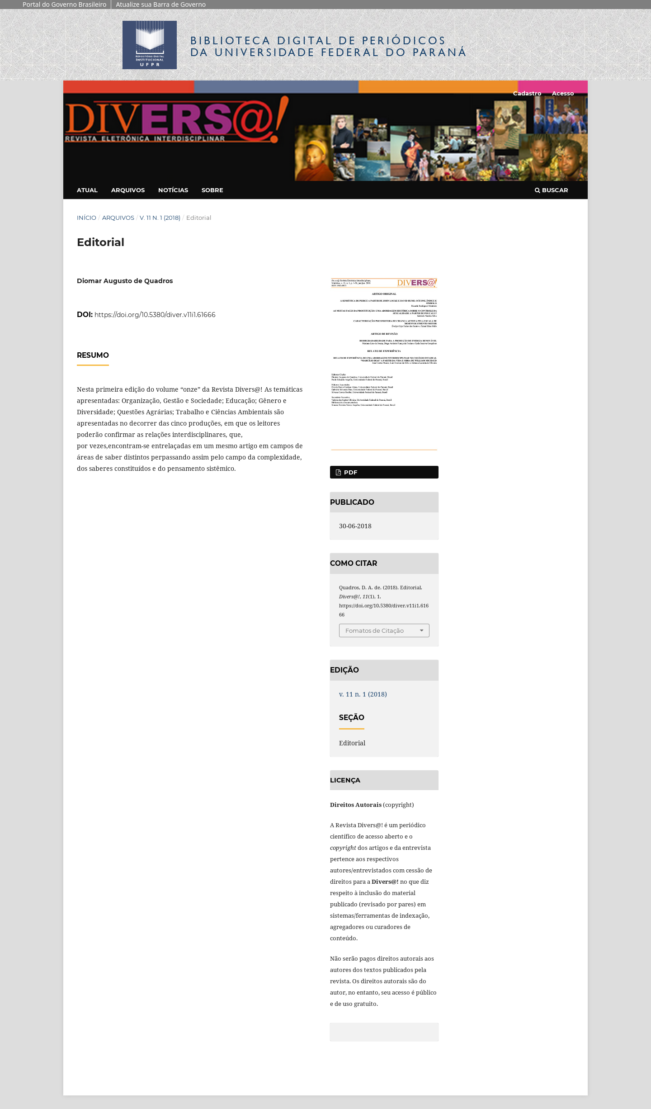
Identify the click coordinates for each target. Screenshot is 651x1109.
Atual (87, 190)
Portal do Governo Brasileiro (64, 4)
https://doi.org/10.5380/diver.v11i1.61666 (155, 315)
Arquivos (128, 190)
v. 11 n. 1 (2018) (160, 217)
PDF (349, 472)
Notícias (173, 190)
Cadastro (527, 93)
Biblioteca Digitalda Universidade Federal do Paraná (329, 46)
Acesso (563, 93)
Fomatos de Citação (374, 630)
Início (86, 217)
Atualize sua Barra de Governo (161, 4)
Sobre (212, 190)
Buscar (551, 190)
